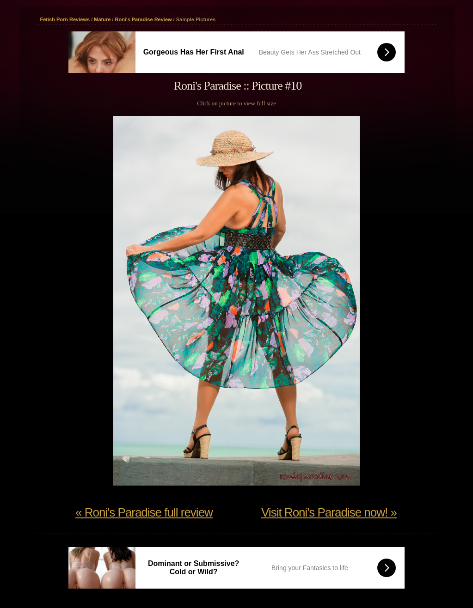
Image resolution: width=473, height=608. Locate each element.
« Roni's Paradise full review (144, 512)
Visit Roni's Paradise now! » (329, 512)
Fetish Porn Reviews (65, 19)
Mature (102, 19)
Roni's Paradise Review (143, 19)
